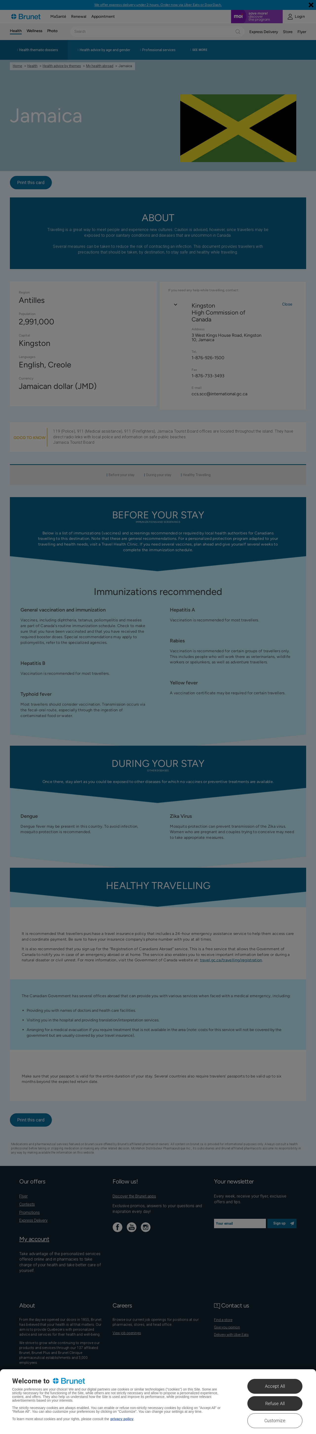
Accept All (275, 1386)
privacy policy (121, 1419)
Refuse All (275, 1403)
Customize (274, 1420)
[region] (158, 1401)
